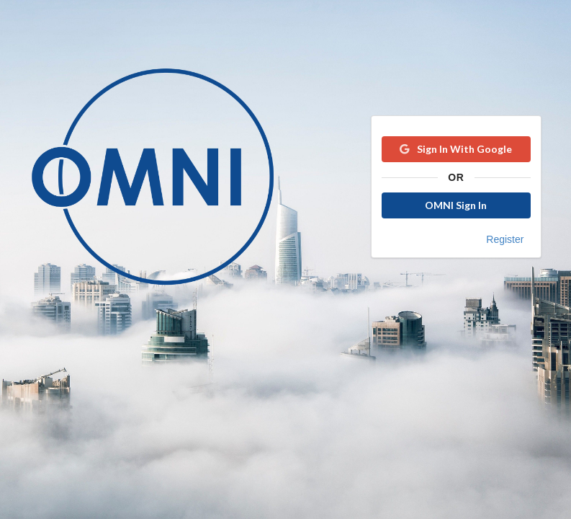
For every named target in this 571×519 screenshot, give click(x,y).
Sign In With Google (455, 149)
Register (504, 239)
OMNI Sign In (456, 205)
